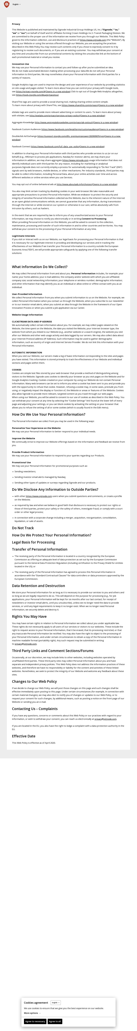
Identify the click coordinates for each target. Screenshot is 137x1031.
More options (32, 1013)
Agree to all (55, 1021)
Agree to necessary (35, 1021)
